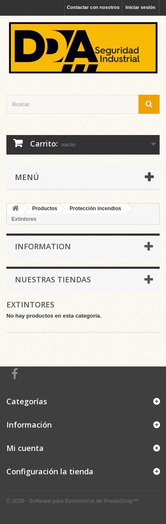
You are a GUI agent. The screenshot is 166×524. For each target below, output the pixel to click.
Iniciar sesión (140, 7)
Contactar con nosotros (93, 7)
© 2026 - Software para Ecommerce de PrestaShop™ (72, 501)
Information (43, 246)
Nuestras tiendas (53, 279)
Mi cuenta (25, 448)
